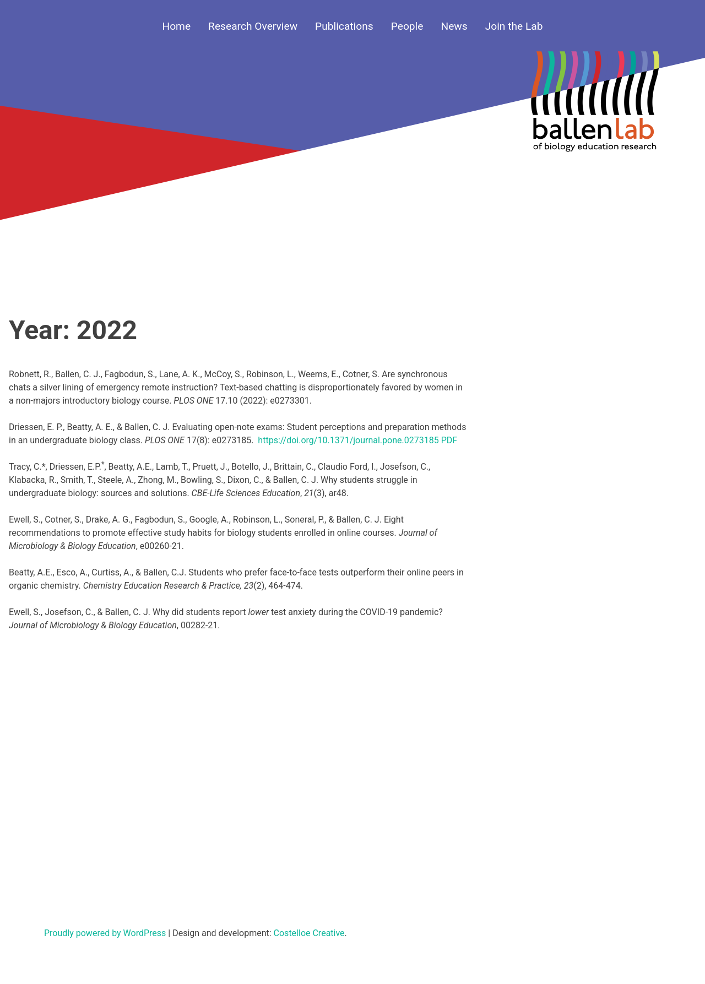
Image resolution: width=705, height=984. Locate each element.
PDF (449, 440)
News (454, 26)
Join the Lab (514, 26)
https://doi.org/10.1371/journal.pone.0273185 (348, 440)
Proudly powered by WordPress (106, 933)
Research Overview (252, 26)
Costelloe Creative (309, 933)
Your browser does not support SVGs (594, 108)
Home (176, 26)
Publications (344, 26)
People (407, 26)
